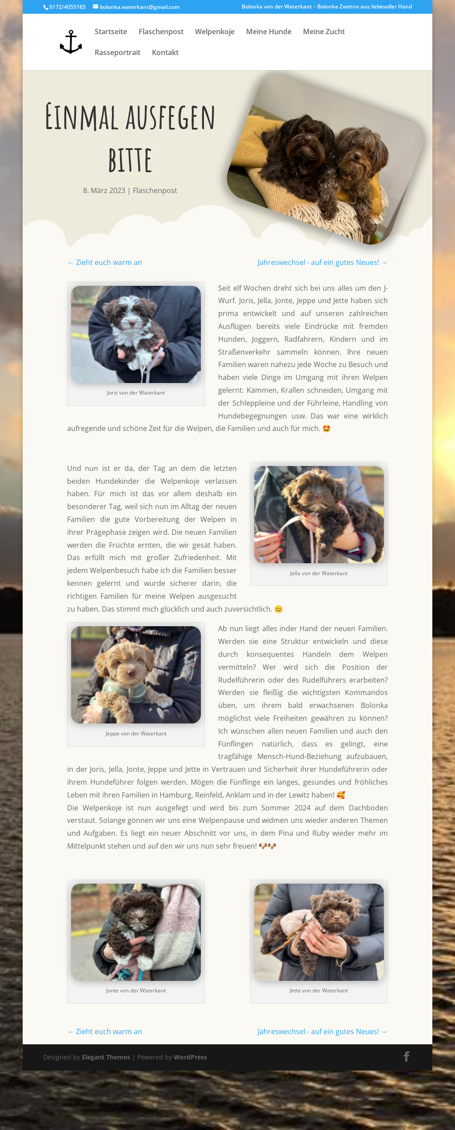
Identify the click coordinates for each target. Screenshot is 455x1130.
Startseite (111, 32)
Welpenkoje (215, 32)
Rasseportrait (117, 53)
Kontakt (165, 53)
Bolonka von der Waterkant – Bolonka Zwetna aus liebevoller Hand (327, 7)
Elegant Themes (106, 1057)
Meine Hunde (268, 32)
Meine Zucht (324, 32)
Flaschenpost (161, 32)
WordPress (190, 1057)
